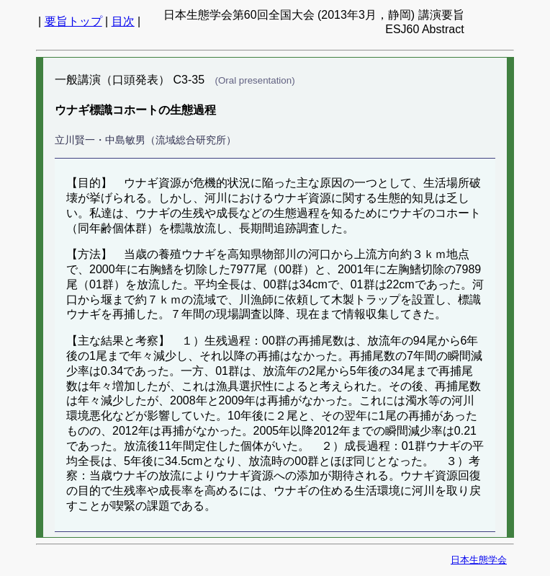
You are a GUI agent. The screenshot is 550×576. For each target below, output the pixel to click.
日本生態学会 (479, 559)
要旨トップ (73, 21)
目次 (123, 21)
